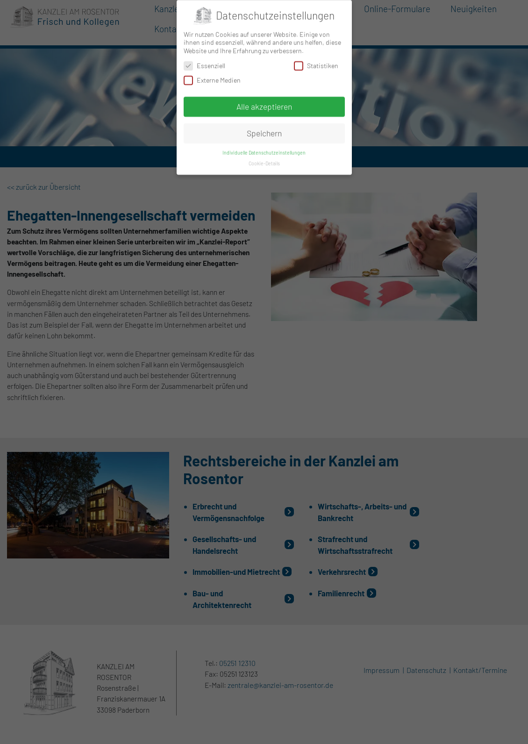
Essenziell (204, 62)
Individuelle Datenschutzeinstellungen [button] (264, 150)
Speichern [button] (264, 130)
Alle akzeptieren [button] (264, 104)
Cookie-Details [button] (264, 160)
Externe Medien (212, 77)
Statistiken (316, 62)
